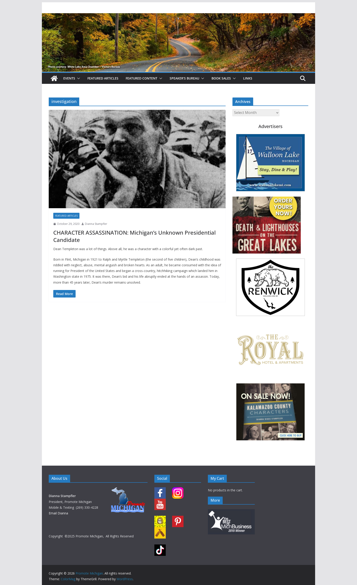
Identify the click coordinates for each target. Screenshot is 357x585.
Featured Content (141, 78)
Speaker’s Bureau (184, 78)
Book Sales (221, 78)
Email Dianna (58, 513)
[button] (77, 78)
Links (247, 78)
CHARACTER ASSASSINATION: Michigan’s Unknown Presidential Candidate (134, 236)
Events (69, 78)
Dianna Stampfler (96, 224)
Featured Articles (102, 78)
